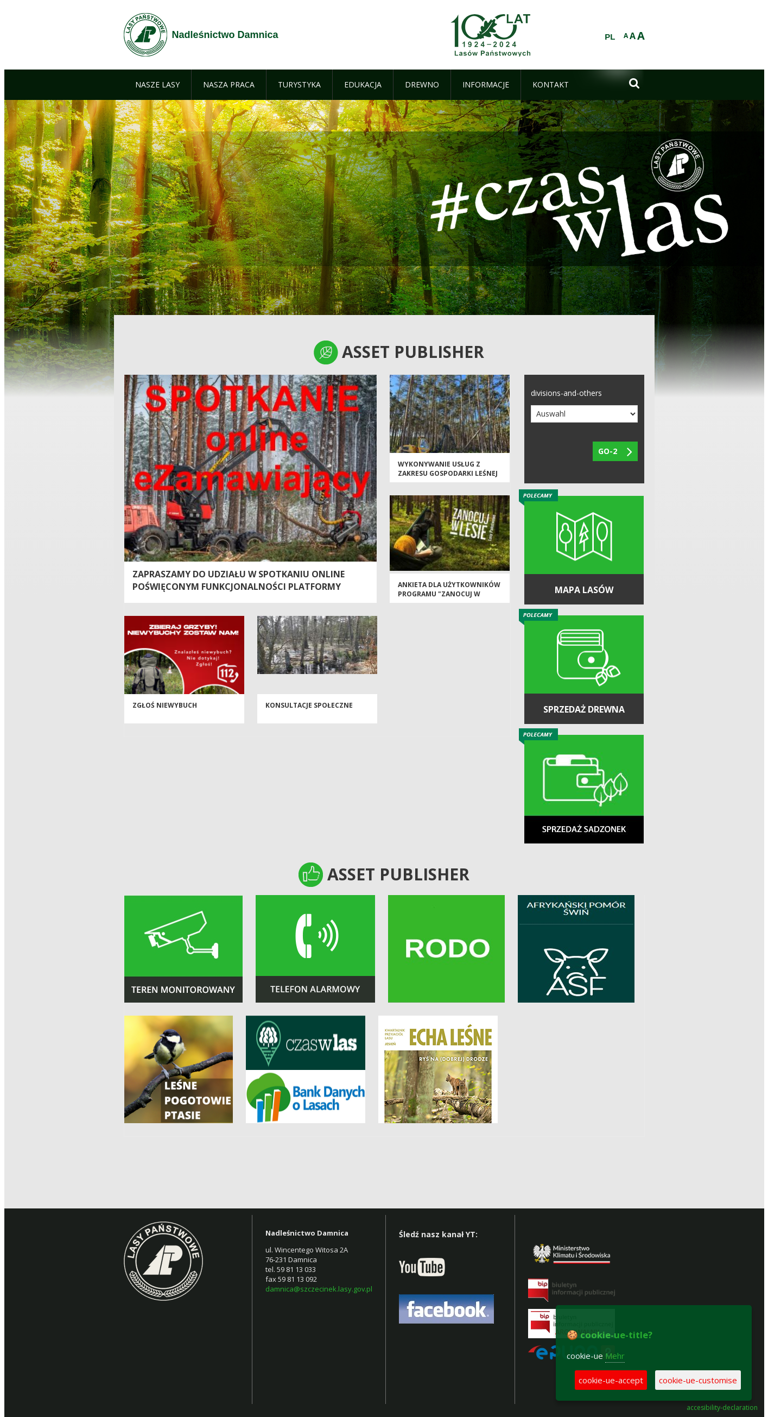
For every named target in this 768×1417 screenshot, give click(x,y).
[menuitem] (157, 85)
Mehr (615, 1355)
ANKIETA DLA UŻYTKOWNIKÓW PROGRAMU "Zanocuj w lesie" (449, 594)
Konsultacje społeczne (309, 705)
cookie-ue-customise (698, 1380)
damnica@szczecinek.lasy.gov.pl (318, 1289)
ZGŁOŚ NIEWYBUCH (164, 705)
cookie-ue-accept (611, 1380)
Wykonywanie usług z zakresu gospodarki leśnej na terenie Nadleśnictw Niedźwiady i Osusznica (448, 478)
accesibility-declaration (722, 1408)
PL (610, 37)
